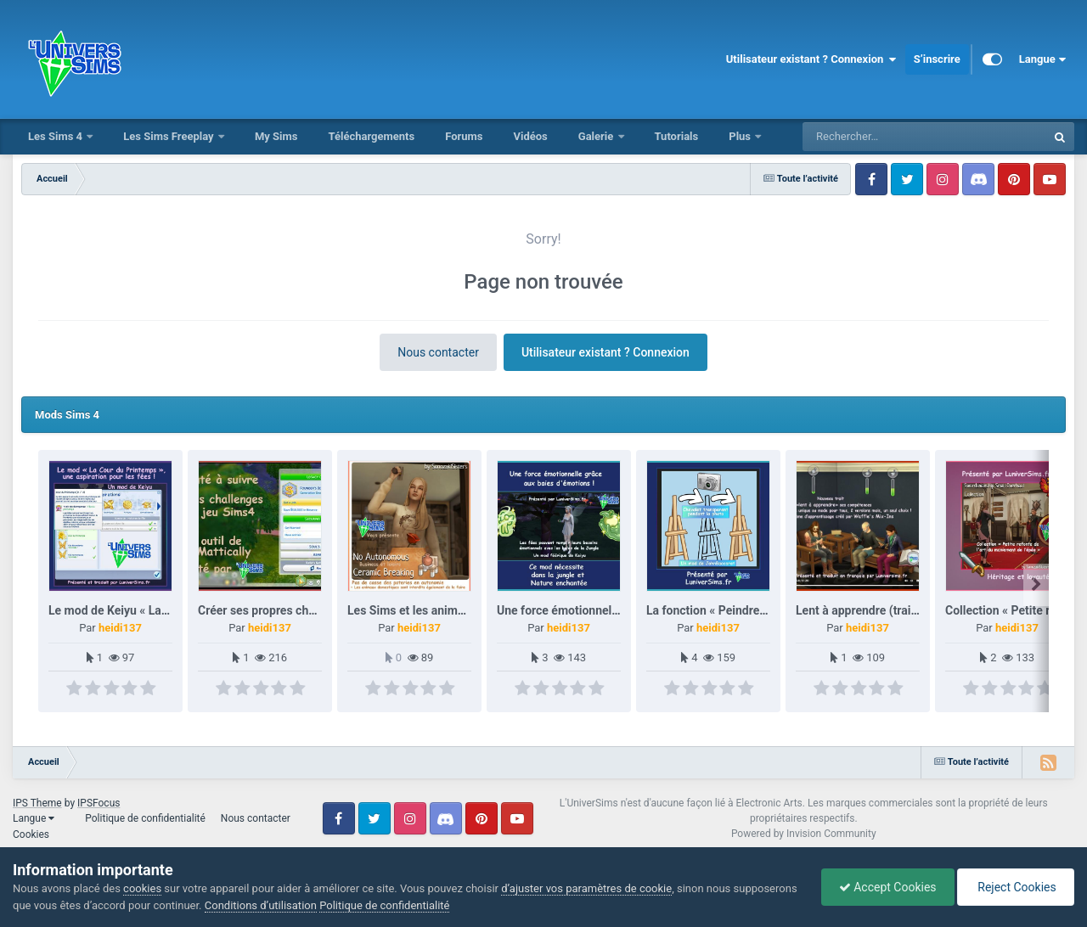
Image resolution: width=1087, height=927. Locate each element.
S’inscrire (937, 59)
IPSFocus (98, 803)
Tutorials (677, 136)
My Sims (276, 136)
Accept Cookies (888, 887)
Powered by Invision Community (803, 834)
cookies (142, 888)
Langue (1042, 59)
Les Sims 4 (56, 136)
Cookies (31, 834)
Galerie (597, 136)
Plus (741, 136)
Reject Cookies (1015, 887)
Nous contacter (438, 352)
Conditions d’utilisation (261, 905)
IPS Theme (37, 803)
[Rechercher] (878, 136)
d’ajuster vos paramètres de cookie (586, 888)
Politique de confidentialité (145, 818)
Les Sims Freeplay (170, 136)
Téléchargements (371, 136)
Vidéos (530, 136)
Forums (463, 136)
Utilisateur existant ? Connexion (811, 59)
